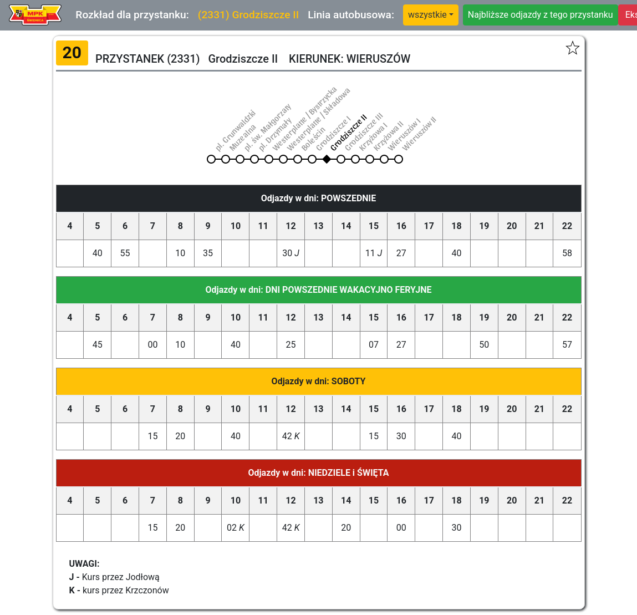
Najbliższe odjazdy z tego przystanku (540, 14)
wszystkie (427, 14)
